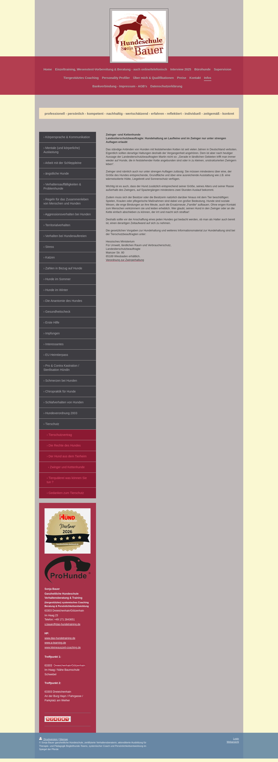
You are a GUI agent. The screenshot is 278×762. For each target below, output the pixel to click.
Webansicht (233, 742)
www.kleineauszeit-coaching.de (63, 647)
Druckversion (48, 739)
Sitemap (63, 739)
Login (236, 738)
